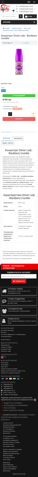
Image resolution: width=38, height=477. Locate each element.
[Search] (21, 16)
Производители (5, 345)
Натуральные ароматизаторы (11, 453)
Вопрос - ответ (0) (8, 143)
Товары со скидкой (6, 347)
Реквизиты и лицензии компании (10, 373)
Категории (19, 22)
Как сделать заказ (6, 349)
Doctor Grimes (7, 459)
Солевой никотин (8, 423)
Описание (6, 138)
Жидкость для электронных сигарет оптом (13, 371)
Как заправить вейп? (9, 446)
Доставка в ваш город (7, 330)
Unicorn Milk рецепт (8, 464)
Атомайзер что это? (8, 438)
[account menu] (34, 2)
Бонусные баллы (5, 339)
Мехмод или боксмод (9, 431)
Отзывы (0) (18, 138)
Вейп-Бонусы (6, 471)
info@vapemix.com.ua (9, 390)
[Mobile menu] (2, 2)
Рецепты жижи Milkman (9, 469)
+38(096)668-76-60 (26, 11)
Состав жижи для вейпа (10, 436)
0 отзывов (26, 43)
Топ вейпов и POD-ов (9, 457)
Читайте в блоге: (10, 415)
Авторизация (4, 364)
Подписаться (19, 281)
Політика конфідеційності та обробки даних (13, 334)
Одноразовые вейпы (9, 427)
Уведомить (19, 119)
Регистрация (4, 362)
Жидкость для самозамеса (10, 451)
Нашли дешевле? (19, 95)
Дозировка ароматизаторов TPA (12, 425)
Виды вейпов (7, 433)
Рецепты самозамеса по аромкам (12, 449)
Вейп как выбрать (8, 455)
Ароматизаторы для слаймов (9, 369)
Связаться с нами (6, 351)
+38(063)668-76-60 (26, 9)
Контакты (3, 332)
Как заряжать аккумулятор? (10, 440)
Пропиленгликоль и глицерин (11, 442)
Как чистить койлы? (8, 444)
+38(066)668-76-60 (26, 6)
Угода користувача (6, 336)
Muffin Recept (6, 462)
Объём (3, 87)
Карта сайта (4, 367)
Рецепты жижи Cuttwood (10, 467)
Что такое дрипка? (8, 429)
